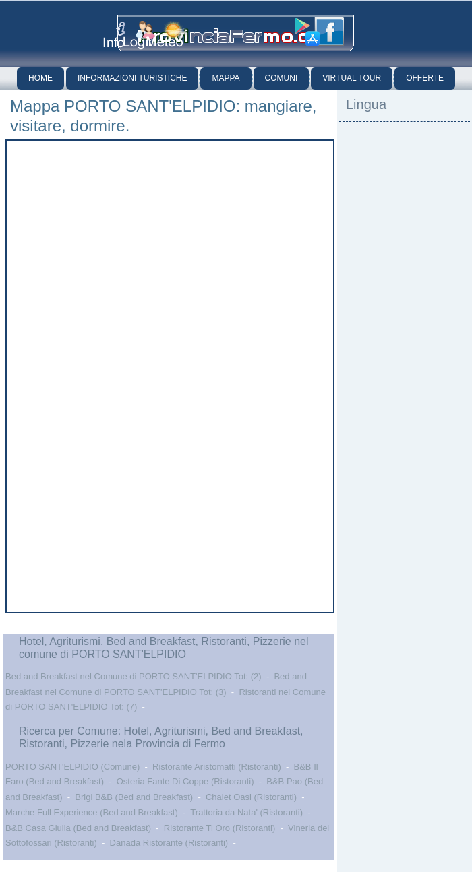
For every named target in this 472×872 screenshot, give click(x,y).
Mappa (225, 78)
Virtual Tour (351, 78)
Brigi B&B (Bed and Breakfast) (134, 797)
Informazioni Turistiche (132, 78)
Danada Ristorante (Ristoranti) (169, 843)
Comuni (281, 78)
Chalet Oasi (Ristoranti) (251, 797)
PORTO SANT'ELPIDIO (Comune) (72, 767)
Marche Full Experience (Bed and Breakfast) (91, 812)
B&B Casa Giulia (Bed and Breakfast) (78, 828)
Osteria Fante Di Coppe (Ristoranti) (185, 781)
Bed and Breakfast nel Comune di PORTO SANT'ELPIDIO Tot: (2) (133, 676)
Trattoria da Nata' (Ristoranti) (246, 812)
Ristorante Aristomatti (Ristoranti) (216, 767)
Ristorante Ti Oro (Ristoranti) (219, 828)
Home (40, 78)
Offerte (425, 78)
